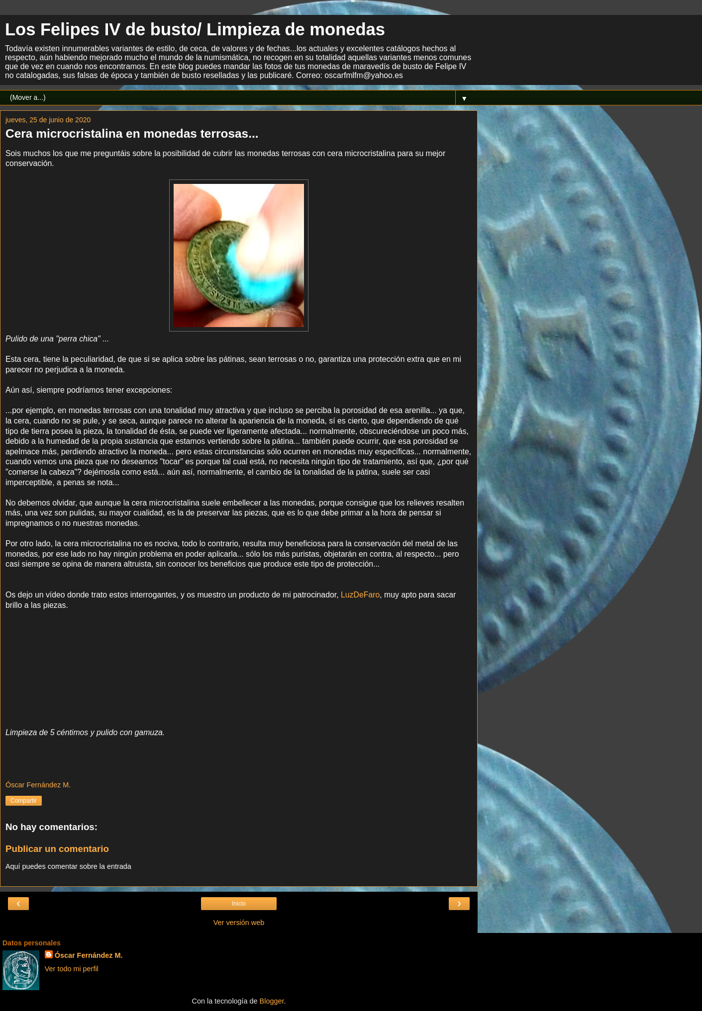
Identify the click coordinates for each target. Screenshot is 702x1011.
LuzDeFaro (360, 594)
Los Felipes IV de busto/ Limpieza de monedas (195, 29)
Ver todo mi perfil (72, 969)
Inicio (239, 903)
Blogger (272, 1001)
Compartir (23, 800)
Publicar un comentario (57, 848)
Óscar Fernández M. (89, 955)
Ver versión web (238, 923)
